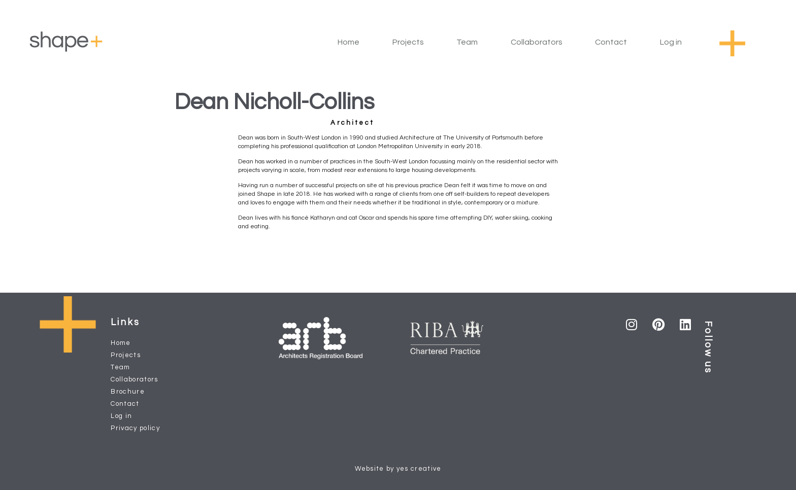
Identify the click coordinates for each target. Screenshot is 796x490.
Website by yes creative (398, 468)
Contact (611, 42)
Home (348, 42)
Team (467, 42)
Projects (408, 42)
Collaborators (536, 42)
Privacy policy (135, 428)
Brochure (128, 391)
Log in (671, 42)
